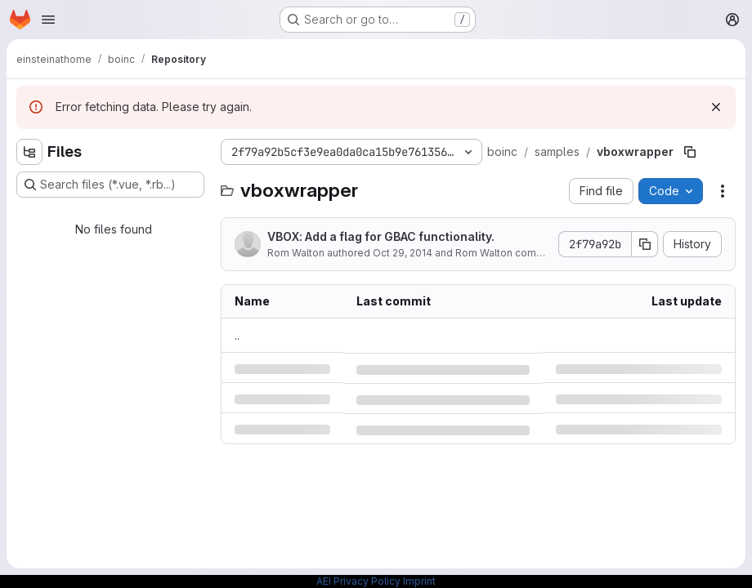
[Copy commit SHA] (645, 244)
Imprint (419, 581)
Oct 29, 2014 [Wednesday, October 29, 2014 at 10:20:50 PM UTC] (402, 253)
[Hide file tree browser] (29, 152)
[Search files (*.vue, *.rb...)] (110, 185)
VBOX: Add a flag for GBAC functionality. (381, 236)
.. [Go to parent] (237, 335)
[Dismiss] (716, 107)
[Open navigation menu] (48, 20)
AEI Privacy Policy (358, 581)
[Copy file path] (690, 152)
